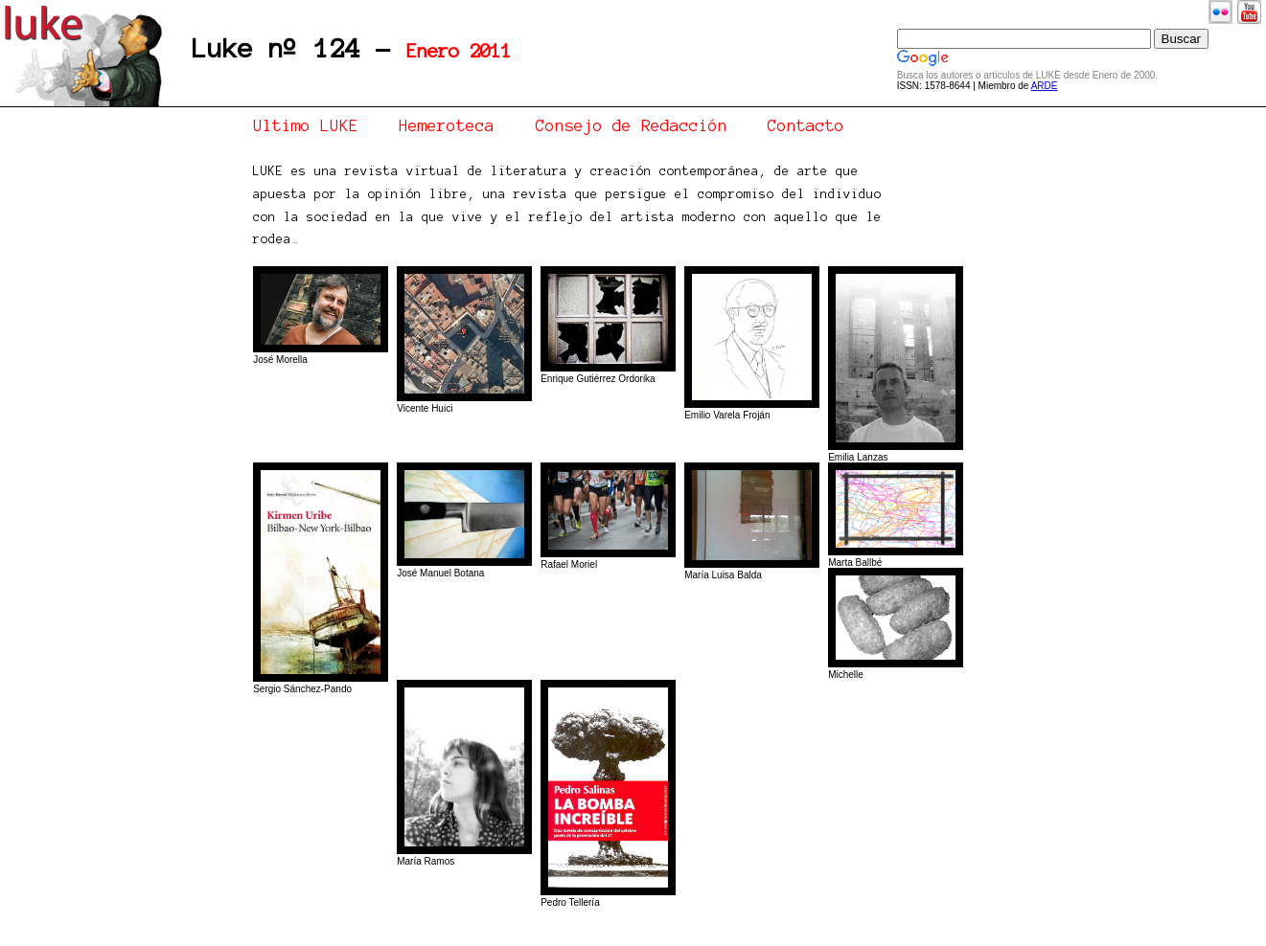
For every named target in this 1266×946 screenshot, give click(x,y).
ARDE (1044, 85)
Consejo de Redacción (631, 125)
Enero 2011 (459, 51)
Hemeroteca (447, 125)
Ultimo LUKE (305, 125)
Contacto (806, 125)
